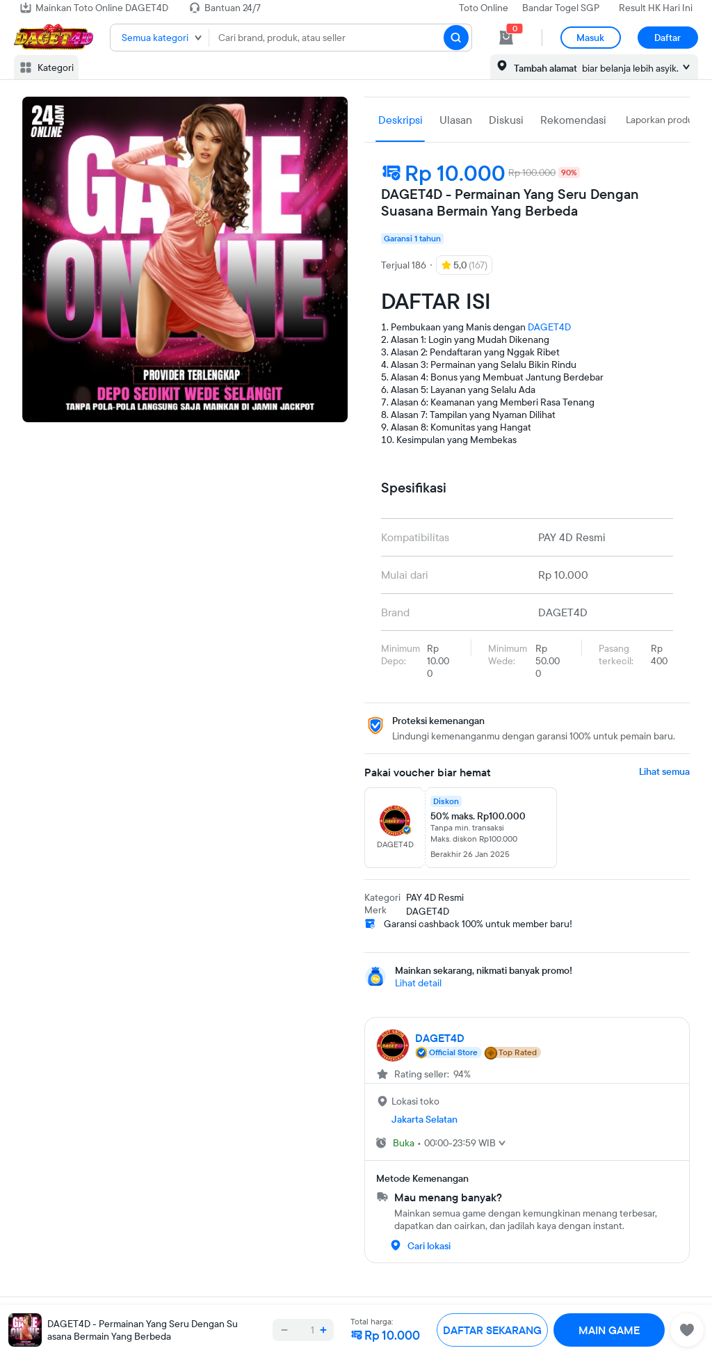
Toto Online (483, 7)
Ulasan (455, 120)
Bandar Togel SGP (560, 7)
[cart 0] (506, 37)
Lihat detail (418, 983)
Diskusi (506, 120)
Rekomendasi (573, 120)
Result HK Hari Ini (656, 7)
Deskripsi (400, 120)
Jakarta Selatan (424, 1119)
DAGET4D (549, 327)
